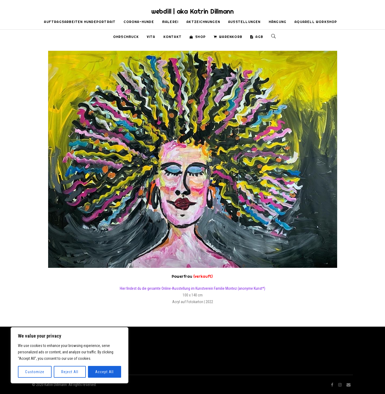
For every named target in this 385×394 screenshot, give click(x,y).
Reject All (70, 372)
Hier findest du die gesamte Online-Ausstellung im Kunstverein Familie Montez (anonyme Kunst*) (192, 288)
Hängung (277, 22)
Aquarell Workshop (315, 22)
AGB (256, 37)
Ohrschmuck (126, 37)
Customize (34, 372)
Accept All (104, 372)
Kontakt (172, 37)
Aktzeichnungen (203, 22)
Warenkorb (228, 37)
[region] (69, 355)
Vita (151, 37)
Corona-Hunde (139, 22)
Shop (198, 37)
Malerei (170, 22)
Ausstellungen (244, 22)
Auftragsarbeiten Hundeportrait (80, 22)
